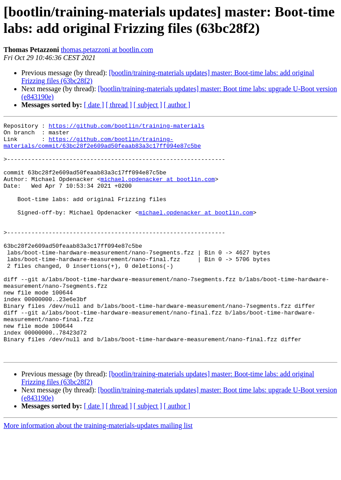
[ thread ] (119, 105)
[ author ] (177, 105)
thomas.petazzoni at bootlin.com (107, 49)
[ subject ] (148, 105)
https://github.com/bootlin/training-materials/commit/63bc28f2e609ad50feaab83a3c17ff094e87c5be (102, 147)
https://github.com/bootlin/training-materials (126, 127)
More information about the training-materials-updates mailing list (98, 472)
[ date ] (94, 105)
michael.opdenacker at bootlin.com (157, 191)
